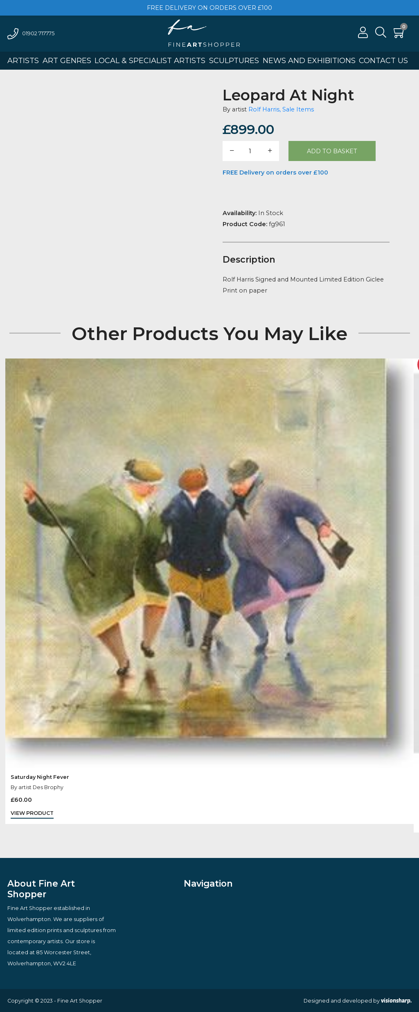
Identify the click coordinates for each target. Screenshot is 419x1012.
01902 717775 (30, 33)
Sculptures (234, 60)
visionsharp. (396, 1000)
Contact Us (383, 60)
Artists (23, 60)
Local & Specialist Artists (150, 60)
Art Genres (67, 60)
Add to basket (332, 151)
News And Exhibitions (309, 60)
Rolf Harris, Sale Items (281, 109)
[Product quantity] (250, 151)
